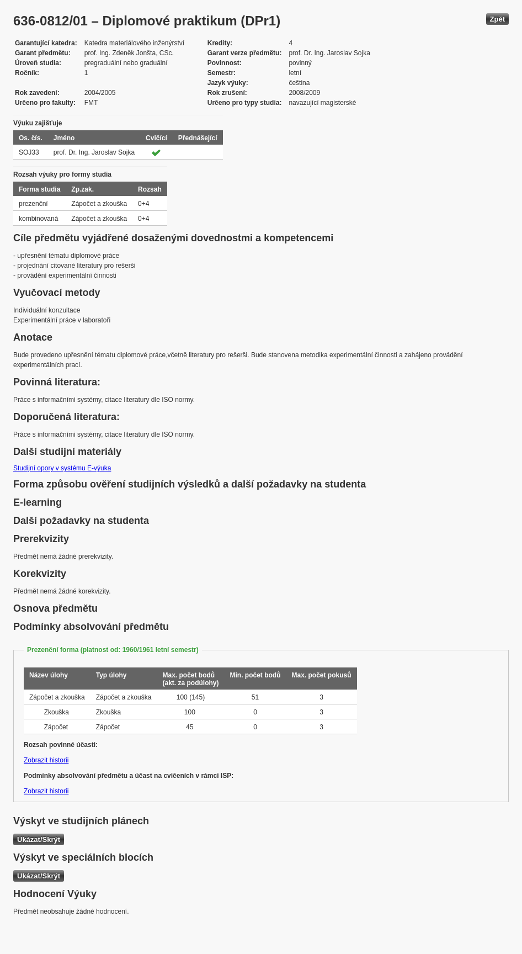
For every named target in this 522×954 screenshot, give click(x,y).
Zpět (497, 19)
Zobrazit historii (46, 760)
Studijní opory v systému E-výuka (62, 468)
